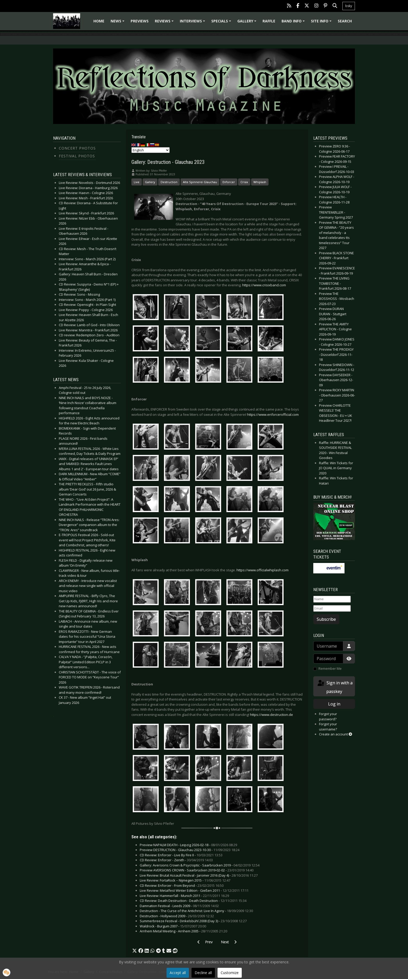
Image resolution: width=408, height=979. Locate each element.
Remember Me (330, 668)
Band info (294, 22)
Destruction (169, 182)
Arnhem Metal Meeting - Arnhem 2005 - (183, 931)
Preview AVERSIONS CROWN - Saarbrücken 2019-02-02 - (196, 870)
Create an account (335, 734)
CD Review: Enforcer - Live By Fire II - (181, 855)
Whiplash (259, 182)
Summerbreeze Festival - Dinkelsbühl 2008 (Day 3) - (193, 921)
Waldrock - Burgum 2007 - (173, 926)
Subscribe (326, 619)
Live (136, 182)
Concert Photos (77, 148)
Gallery (247, 22)
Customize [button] (230, 972)
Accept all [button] (178, 972)
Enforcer (228, 182)
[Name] (332, 599)
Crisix (244, 182)
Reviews (165, 22)
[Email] (332, 608)
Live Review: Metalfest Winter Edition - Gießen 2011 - (194, 890)
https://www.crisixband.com (264, 285)
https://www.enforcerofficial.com (273, 414)
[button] (134, 951)
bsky (348, 6)
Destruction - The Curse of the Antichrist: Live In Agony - (196, 910)
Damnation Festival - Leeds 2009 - (179, 905)
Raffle (269, 20)
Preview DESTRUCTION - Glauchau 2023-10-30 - (189, 849)
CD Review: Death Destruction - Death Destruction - (193, 900)
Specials (222, 22)
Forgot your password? (328, 716)
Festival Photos (77, 155)
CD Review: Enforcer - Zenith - (176, 860)
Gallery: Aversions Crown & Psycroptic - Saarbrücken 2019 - (199, 865)
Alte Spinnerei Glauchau (200, 182)
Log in (334, 704)
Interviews (193, 22)
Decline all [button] (203, 972)
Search (345, 20)
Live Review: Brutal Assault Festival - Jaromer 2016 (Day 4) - (199, 875)
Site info (322, 22)
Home (98, 20)
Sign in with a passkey (335, 686)
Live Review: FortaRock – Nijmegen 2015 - (185, 880)
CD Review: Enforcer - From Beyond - (182, 885)
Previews (140, 20)
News (118, 22)
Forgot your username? (328, 727)
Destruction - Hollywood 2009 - (177, 916)
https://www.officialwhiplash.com (263, 570)
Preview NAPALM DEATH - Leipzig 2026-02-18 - (188, 844)
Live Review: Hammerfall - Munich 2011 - (184, 895)
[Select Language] (150, 150)
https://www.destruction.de (271, 714)
